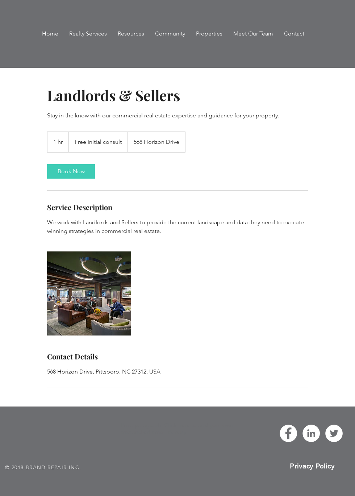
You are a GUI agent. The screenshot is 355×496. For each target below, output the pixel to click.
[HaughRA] (334, 433)
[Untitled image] (89, 293)
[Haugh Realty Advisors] (288, 433)
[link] (71, 171)
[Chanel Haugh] (311, 433)
